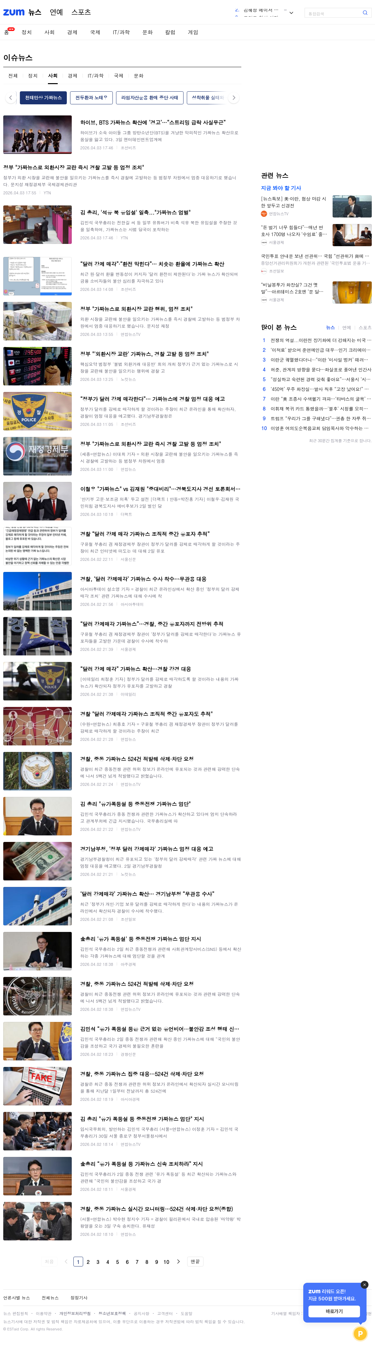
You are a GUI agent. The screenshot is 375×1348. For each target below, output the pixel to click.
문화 (147, 32)
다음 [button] (233, 97)
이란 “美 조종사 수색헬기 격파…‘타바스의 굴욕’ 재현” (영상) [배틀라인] (321, 399)
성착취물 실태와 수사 (213, 97)
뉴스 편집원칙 (15, 1313)
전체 (13, 75)
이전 (66, 1261)
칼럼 (170, 32)
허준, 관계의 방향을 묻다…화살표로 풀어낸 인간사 (321, 369)
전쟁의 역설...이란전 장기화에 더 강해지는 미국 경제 (321, 340)
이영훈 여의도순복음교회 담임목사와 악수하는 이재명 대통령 (321, 428)
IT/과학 (121, 32)
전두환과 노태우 (91, 97)
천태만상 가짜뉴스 (43, 97)
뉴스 (34, 12)
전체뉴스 (50, 1298)
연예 (56, 12)
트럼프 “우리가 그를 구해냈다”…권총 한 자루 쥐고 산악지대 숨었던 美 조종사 (321, 418)
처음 (49, 1261)
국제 (95, 32)
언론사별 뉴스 (16, 1298)
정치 (27, 32)
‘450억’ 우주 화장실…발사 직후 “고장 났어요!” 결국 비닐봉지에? (321, 389)
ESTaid (13, 1328)
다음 (178, 1261)
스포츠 (81, 12)
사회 (49, 32)
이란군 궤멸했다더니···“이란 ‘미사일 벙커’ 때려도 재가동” (321, 359)
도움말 (186, 1313)
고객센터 (165, 1313)
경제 (72, 32)
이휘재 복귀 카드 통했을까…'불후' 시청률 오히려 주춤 (321, 408)
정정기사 (78, 1298)
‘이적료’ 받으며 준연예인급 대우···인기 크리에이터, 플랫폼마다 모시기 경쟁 (321, 350)
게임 (193, 32)
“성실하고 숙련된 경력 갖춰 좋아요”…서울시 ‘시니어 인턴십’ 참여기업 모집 (321, 379)
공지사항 (141, 1313)
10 (166, 1261)
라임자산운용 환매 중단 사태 (149, 97)
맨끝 (195, 1261)
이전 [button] (11, 97)
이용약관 (44, 1313)
